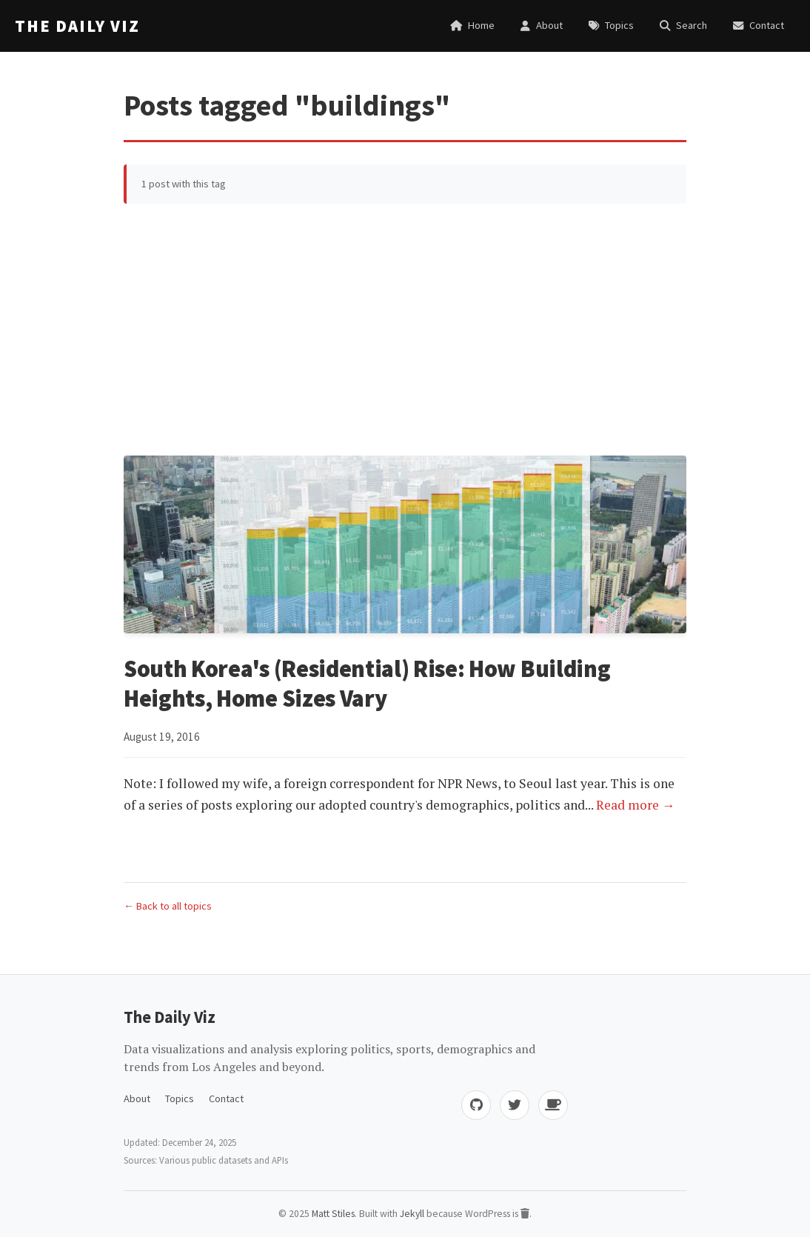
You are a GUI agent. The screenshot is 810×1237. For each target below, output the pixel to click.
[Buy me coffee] (553, 1105)
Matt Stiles (333, 1213)
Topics (179, 1098)
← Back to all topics (168, 906)
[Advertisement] (405, 329)
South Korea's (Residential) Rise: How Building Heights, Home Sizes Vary (367, 683)
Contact (226, 1098)
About (137, 1098)
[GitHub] (476, 1105)
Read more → (635, 804)
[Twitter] (514, 1105)
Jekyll (412, 1213)
